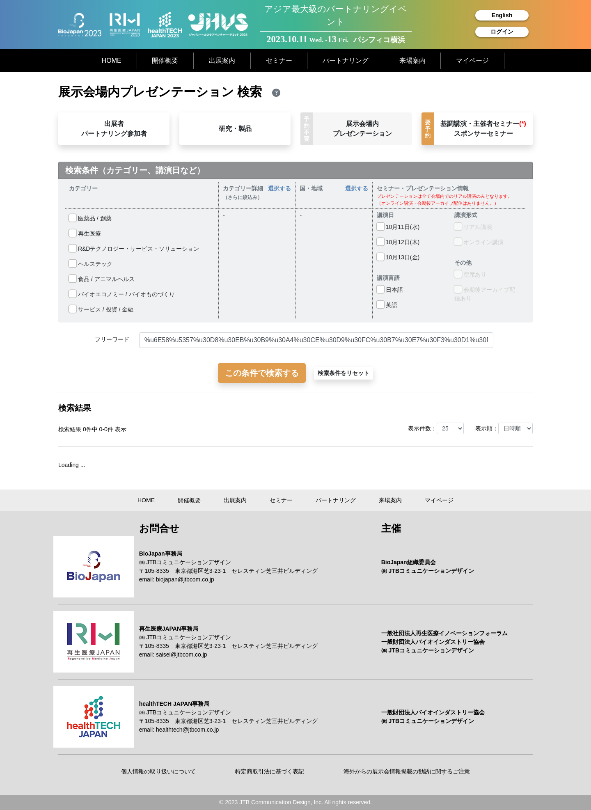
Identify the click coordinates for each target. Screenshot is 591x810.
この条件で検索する (262, 373)
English (502, 15)
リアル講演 (473, 227)
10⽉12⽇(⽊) (398, 242)
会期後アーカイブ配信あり (484, 294)
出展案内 (222, 60)
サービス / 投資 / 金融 (101, 309)
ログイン (501, 31)
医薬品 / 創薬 (90, 218)
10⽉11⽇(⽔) (398, 227)
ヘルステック (90, 264)
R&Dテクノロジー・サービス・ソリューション (134, 249)
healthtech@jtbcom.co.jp (187, 729)
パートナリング (346, 60)
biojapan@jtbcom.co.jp (185, 579)
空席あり (470, 274)
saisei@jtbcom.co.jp (181, 654)
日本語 (390, 290)
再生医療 (85, 233)
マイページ (472, 60)
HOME (111, 60)
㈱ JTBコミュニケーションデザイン (185, 562)
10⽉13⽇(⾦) (398, 257)
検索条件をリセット (343, 373)
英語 (387, 305)
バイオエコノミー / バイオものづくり (122, 294)
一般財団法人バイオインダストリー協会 (433, 641)
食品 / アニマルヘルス (102, 279)
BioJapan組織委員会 (408, 562)
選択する (279, 188)
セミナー (279, 60)
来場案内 (412, 60)
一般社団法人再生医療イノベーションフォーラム (444, 633)
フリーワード (112, 339)
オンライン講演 (479, 242)
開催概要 (165, 60)
